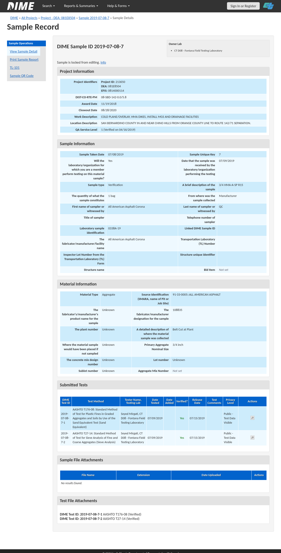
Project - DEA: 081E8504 (58, 18)
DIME (14, 18)
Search (48, 6)
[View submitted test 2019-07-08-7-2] (252, 438)
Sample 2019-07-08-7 (94, 18)
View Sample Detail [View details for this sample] (23, 51)
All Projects (29, 18)
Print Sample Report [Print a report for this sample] (24, 59)
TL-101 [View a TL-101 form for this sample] (15, 68)
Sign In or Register (243, 6)
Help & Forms (118, 6)
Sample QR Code (22, 76)
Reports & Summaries (81, 6)
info (103, 62)
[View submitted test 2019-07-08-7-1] (252, 418)
